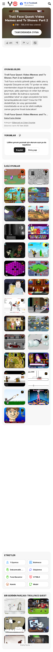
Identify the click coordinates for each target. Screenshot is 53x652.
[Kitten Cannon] (14, 397)
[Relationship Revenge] (14, 305)
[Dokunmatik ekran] (15, 569)
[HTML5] (38, 577)
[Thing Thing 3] (14, 342)
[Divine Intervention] (38, 305)
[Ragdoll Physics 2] (38, 342)
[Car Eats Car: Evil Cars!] (38, 213)
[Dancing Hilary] (38, 397)
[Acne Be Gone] (14, 415)
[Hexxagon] (14, 268)
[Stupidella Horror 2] (14, 250)
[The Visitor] (14, 213)
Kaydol (19, 150)
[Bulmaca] (38, 562)
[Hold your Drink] (14, 287)
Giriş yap (32, 150)
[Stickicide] (38, 378)
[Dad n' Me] (14, 176)
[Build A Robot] (38, 323)
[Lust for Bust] (14, 323)
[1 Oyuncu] (15, 562)
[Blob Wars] (38, 268)
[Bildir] (26, 42)
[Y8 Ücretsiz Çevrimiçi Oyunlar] (12, 4)
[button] (12, 118)
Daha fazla (26, 645)
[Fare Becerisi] (15, 577)
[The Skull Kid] (14, 378)
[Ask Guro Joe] (38, 360)
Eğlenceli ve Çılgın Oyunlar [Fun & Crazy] (23, 122)
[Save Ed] (14, 360)
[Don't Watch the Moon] (14, 232)
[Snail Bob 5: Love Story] (14, 195)
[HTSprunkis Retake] (38, 232)
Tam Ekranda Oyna (26, 32)
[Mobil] (38, 584)
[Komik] (15, 584)
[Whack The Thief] (38, 176)
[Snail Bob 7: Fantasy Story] (38, 195)
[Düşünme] (38, 569)
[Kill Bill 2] (38, 287)
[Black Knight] (38, 250)
